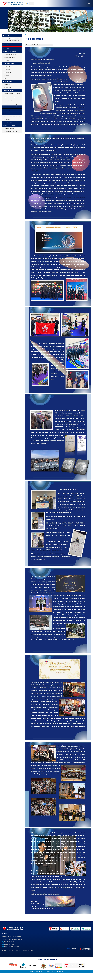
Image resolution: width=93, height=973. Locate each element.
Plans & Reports (7, 84)
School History (6, 48)
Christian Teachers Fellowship (10, 107)
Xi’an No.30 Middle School (9, 128)
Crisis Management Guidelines (10, 98)
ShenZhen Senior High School (10, 131)
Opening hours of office (27, 950)
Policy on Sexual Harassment (10, 101)
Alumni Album (7, 119)
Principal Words (7, 45)
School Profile (7, 66)
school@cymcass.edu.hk (13, 946)
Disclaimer (10, 950)
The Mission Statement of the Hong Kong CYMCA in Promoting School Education (12, 40)
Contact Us (17, 950)
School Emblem (7, 72)
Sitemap (4, 950)
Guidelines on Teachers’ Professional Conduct (12, 94)
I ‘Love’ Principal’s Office (9, 110)
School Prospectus (7, 122)
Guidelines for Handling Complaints (11, 104)
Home (26, 34)
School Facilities (7, 69)
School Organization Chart (9, 57)
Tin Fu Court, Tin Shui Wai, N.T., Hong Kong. (13, 939)
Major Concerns (7, 87)
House (5, 78)
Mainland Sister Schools (9, 125)
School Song (6, 75)
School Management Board (10, 54)
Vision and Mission (7, 35)
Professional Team (8, 60)
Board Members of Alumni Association (12, 116)
